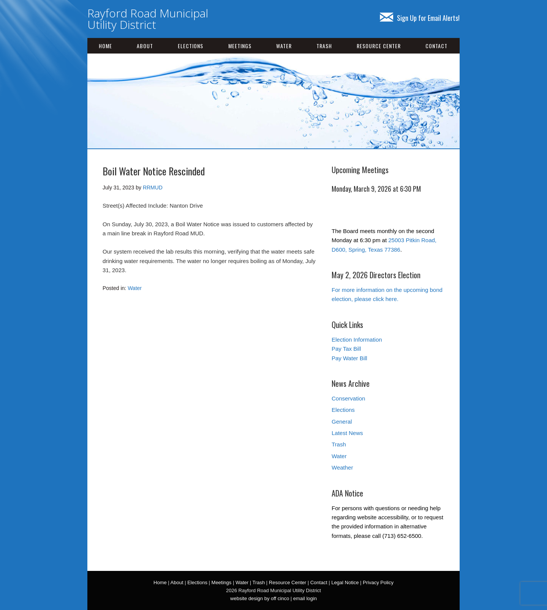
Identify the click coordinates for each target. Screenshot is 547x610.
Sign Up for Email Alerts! (420, 18)
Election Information (357, 339)
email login (305, 598)
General (342, 421)
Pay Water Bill (349, 358)
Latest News (347, 433)
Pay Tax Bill (346, 348)
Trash (324, 46)
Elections (190, 46)
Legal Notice (345, 582)
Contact (436, 46)
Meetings (239, 46)
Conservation (348, 398)
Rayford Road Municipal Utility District (147, 18)
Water (284, 46)
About (145, 46)
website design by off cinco (259, 598)
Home (105, 46)
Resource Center (379, 46)
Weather (342, 467)
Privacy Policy (378, 582)
